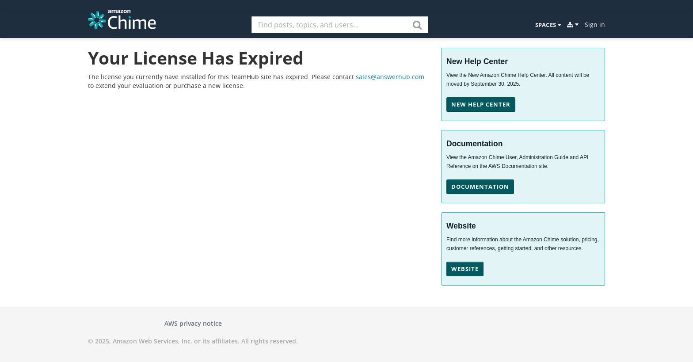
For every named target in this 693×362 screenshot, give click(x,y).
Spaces (548, 25)
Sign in (595, 24)
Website (465, 269)
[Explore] (573, 25)
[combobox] (339, 24)
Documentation (480, 187)
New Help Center (480, 104)
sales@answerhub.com (390, 76)
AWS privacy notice (193, 323)
